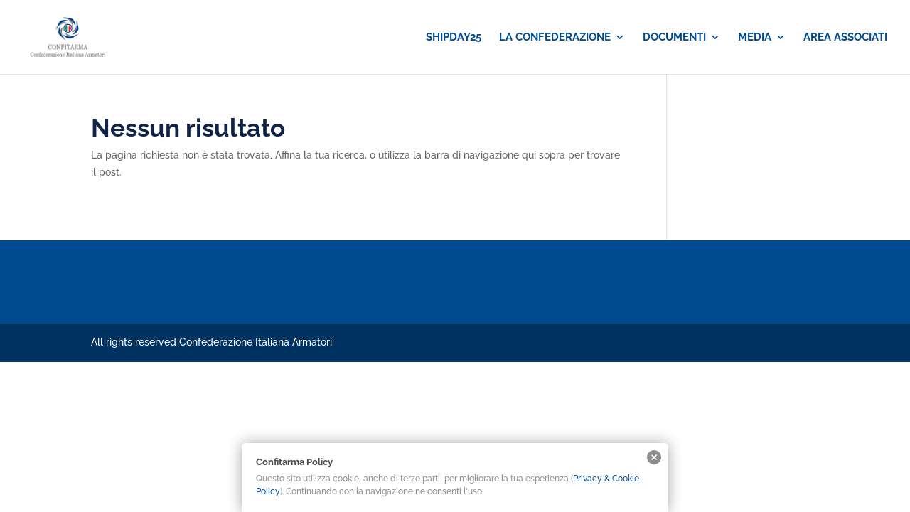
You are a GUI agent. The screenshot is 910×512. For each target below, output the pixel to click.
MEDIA (754, 37)
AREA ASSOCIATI (845, 37)
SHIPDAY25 (453, 37)
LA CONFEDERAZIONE (555, 37)
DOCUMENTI (674, 37)
